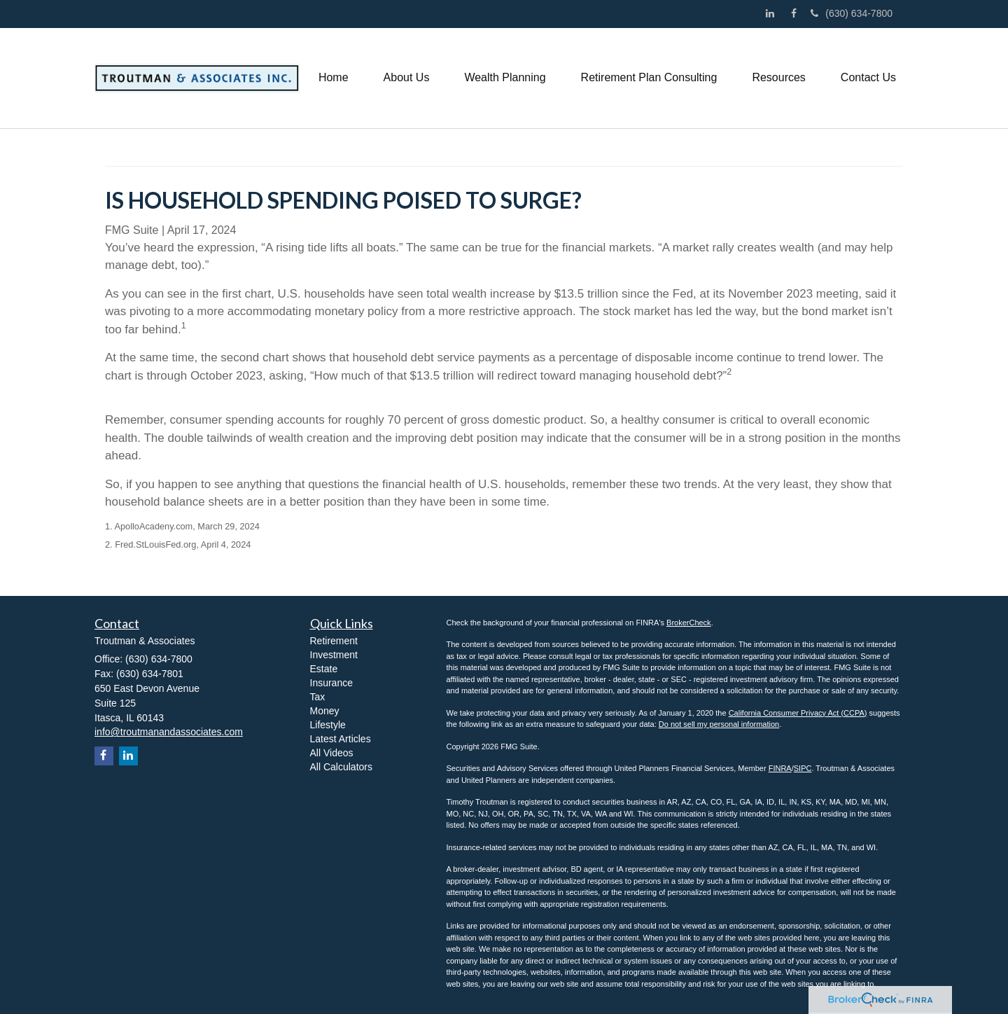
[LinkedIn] (773, 13)
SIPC (803, 768)
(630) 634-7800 (851, 13)
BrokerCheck (688, 622)
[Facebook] (797, 13)
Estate (324, 668)
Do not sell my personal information (719, 724)
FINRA (780, 768)
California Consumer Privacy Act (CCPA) (798, 713)
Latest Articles (340, 738)
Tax (318, 696)
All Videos (332, 752)
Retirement (334, 640)
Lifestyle (328, 724)
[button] (406, 77)
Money (325, 710)
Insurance (331, 682)
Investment (334, 654)
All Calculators (341, 766)
